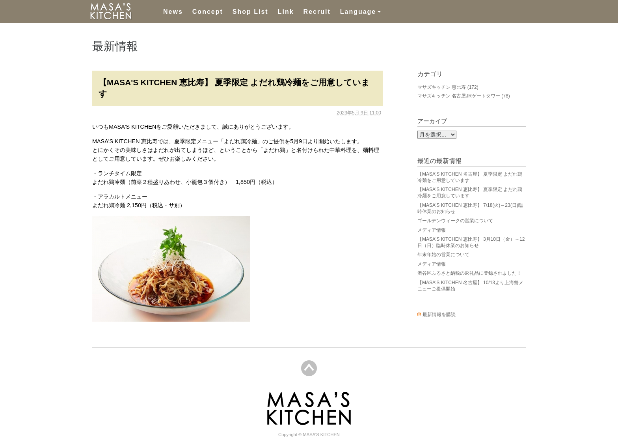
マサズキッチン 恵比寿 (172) (447, 87)
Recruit (317, 11)
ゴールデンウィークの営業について (455, 220)
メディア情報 (431, 230)
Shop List (250, 11)
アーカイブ (432, 121)
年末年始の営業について (443, 254)
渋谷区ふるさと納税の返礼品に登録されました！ (469, 273)
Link (286, 11)
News (173, 11)
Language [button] (358, 11)
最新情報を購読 (439, 314)
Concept (207, 11)
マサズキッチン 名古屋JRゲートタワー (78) (463, 96)
